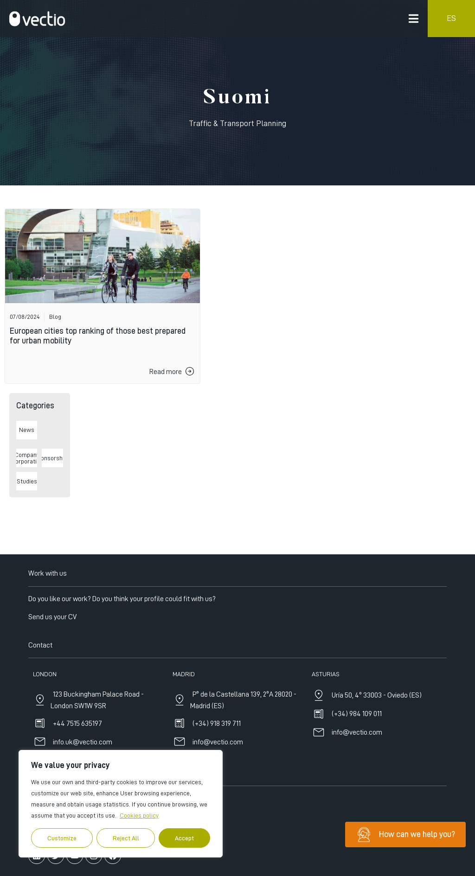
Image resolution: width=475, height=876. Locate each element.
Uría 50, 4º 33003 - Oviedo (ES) (377, 777)
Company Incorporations (26, 457)
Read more (165, 371)
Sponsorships (52, 458)
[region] (121, 803)
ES (451, 18)
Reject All (126, 838)
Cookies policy (139, 815)
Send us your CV (52, 699)
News (26, 429)
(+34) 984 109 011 (357, 796)
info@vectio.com (357, 815)
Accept (184, 838)
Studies (27, 481)
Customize (62, 838)
